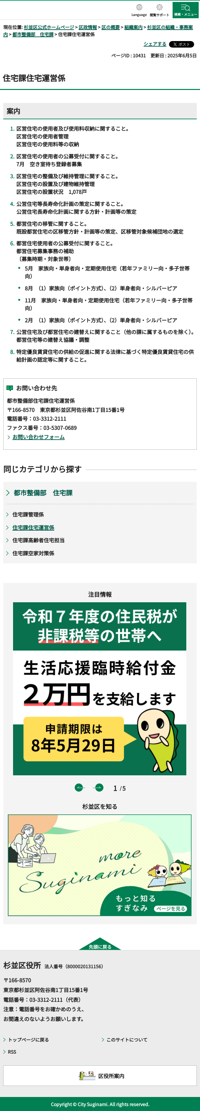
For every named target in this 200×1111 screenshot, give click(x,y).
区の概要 (110, 27)
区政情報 (88, 27)
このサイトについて (126, 1039)
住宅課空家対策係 (33, 553)
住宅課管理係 (28, 514)
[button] (139, 11)
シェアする (155, 43)
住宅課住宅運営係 (33, 527)
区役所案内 (111, 1076)
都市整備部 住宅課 (33, 34)
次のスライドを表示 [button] (99, 787)
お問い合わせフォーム (38, 437)
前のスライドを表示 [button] (79, 787)
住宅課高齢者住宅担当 (38, 540)
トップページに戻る (28, 1039)
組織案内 (133, 27)
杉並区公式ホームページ (49, 27)
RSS (12, 1051)
